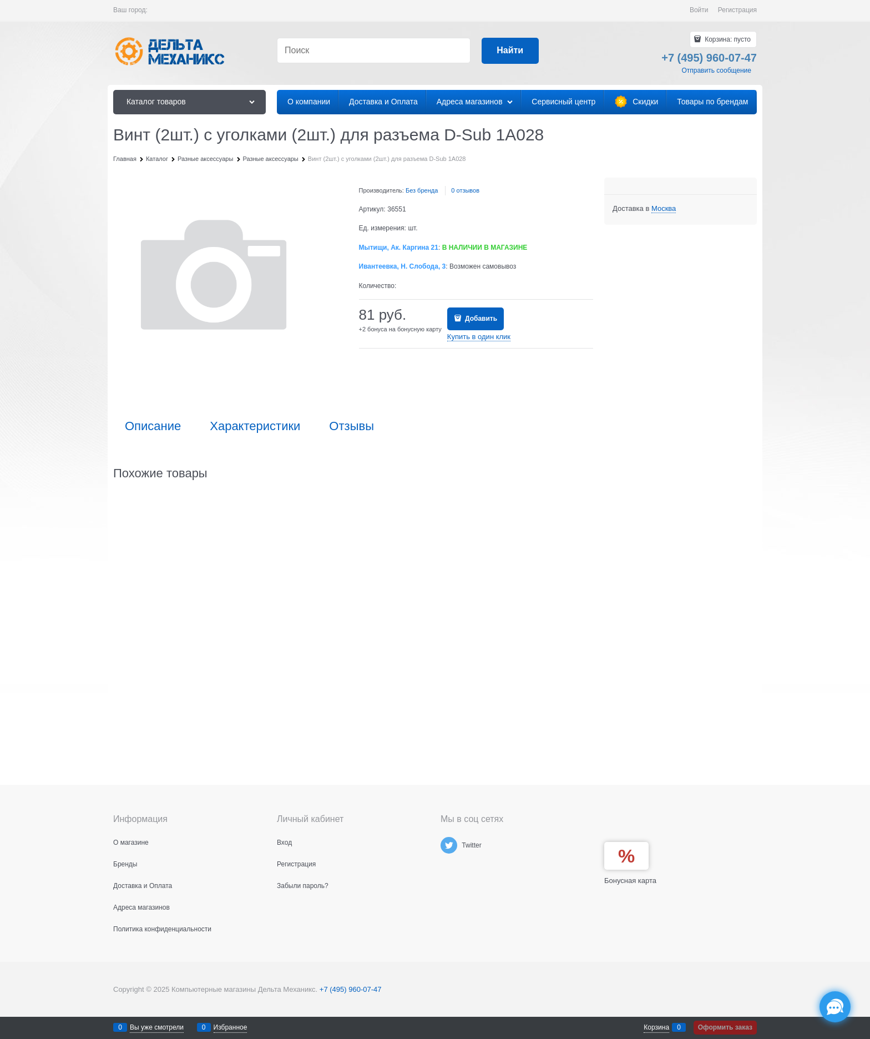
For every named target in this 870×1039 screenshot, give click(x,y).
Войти (699, 10)
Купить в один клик (478, 336)
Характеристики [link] (255, 426)
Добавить (480, 318)
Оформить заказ (725, 1027)
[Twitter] (449, 845)
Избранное (230, 1027)
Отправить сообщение (716, 70)
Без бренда (422, 190)
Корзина (656, 1027)
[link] (663, 208)
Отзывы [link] (351, 426)
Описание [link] (153, 426)
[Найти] (510, 51)
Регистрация (737, 10)
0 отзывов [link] (465, 190)
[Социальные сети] (835, 1006)
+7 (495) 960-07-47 (351, 989)
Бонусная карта (630, 880)
